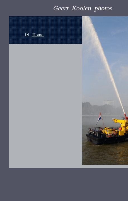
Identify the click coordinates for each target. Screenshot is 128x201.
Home (38, 34)
